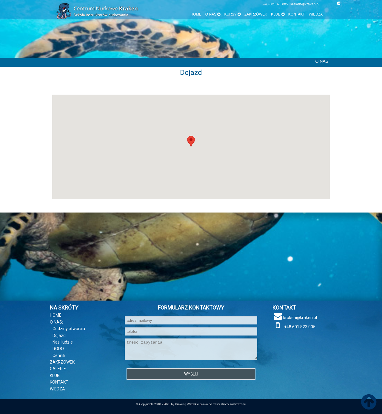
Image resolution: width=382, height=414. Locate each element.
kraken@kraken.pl (304, 4)
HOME (196, 14)
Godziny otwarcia (69, 328)
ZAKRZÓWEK (255, 14)
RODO (58, 348)
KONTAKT (296, 14)
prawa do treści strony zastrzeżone (223, 404)
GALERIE (58, 368)
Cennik (59, 355)
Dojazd (59, 335)
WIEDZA (316, 14)
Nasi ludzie (63, 342)
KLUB (55, 375)
